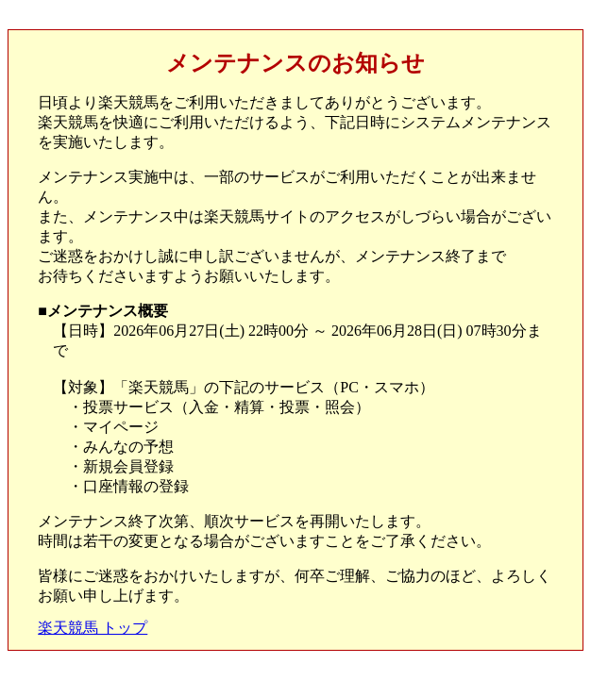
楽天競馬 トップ (92, 628)
